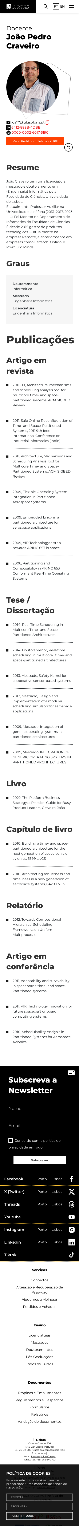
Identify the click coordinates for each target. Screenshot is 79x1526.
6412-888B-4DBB (25, 127)
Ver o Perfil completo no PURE (35, 141)
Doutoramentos (39, 1350)
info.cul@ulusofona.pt (43, 1456)
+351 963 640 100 (45, 1459)
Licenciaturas (39, 1335)
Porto (42, 1179)
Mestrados (39, 1343)
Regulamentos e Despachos (39, 1400)
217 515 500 (25, 1449)
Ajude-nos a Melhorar (39, 1300)
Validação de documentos (40, 1422)
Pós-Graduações (39, 1357)
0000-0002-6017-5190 (30, 132)
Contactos (39, 1280)
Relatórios (39, 1414)
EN (62, 6)
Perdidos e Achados (39, 1307)
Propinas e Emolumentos (39, 1393)
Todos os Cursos (39, 1364)
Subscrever (39, 1160)
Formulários (39, 1407)
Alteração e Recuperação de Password (39, 1289)
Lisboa (57, 1179)
